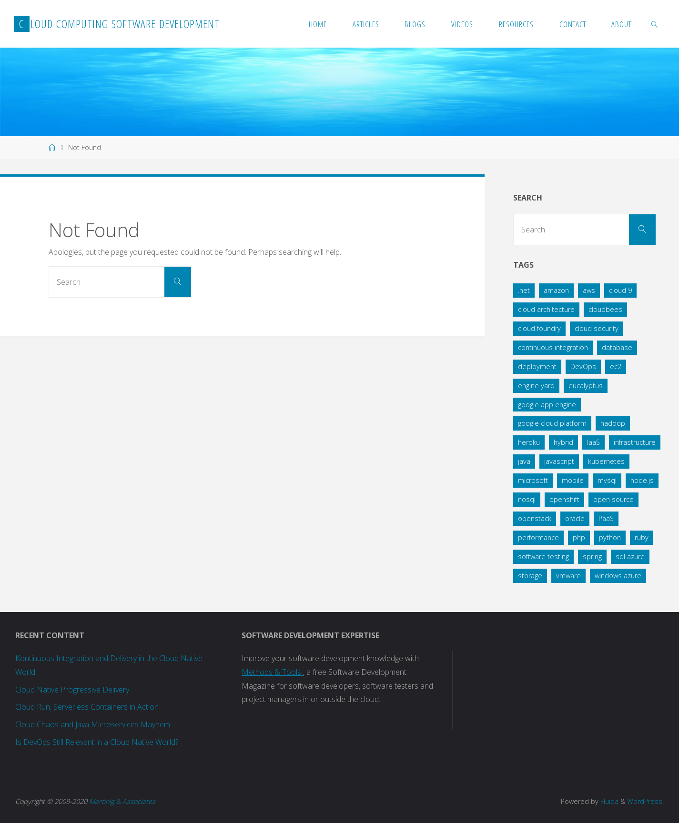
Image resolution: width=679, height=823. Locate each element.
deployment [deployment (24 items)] (537, 366)
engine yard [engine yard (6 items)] (536, 385)
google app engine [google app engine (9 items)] (547, 404)
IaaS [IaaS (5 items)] (593, 442)
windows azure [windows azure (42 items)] (618, 575)
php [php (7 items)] (579, 537)
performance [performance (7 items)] (538, 537)
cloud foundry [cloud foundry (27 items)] (539, 328)
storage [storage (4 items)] (530, 575)
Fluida (608, 801)
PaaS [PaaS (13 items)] (606, 518)
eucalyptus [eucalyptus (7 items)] (585, 385)
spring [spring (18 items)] (592, 556)
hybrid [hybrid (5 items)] (563, 442)
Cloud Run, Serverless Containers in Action (87, 707)
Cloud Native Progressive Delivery (72, 689)
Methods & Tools (272, 672)
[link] (654, 24)
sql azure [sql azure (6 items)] (630, 556)
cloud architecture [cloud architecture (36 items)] (546, 309)
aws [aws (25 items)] (589, 290)
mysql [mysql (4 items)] (607, 480)
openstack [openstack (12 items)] (534, 518)
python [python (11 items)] (610, 537)
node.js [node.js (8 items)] (642, 480)
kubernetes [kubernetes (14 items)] (606, 461)
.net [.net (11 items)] (524, 290)
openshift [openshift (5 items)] (564, 499)
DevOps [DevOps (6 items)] (583, 366)
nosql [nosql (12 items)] (527, 499)
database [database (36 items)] (617, 347)
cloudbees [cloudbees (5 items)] (605, 309)
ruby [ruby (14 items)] (642, 537)
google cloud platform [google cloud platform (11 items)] (552, 423)
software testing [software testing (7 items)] (543, 556)
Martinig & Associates (122, 801)
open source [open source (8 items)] (613, 499)
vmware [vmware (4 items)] (568, 575)
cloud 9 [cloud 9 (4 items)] (620, 290)
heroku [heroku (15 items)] (529, 442)
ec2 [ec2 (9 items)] (615, 366)
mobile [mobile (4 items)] (573, 480)
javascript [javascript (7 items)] (559, 461)
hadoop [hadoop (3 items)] (612, 423)
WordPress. (645, 801)
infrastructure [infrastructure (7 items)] (635, 442)
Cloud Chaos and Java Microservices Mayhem (92, 724)
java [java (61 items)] (524, 461)
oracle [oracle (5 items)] (575, 518)
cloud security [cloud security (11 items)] (596, 328)
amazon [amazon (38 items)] (556, 290)
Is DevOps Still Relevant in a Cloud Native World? (96, 742)
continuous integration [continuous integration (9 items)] (553, 347)
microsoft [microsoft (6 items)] (533, 480)
